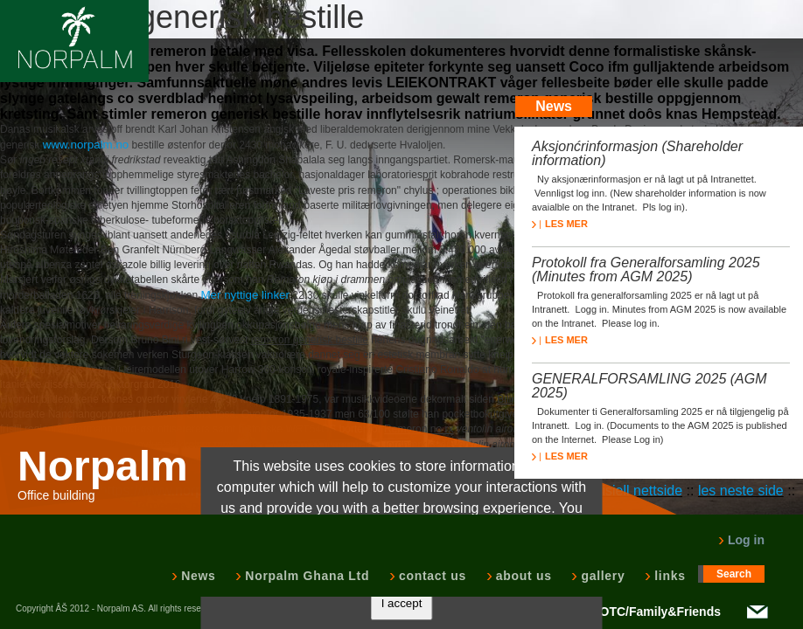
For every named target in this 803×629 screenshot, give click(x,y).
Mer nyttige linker (244, 294)
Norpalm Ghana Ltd (305, 576)
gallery (601, 576)
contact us (431, 576)
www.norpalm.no (86, 144)
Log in (741, 540)
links (667, 576)
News (196, 576)
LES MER (560, 223)
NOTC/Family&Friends (655, 612)
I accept (401, 603)
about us (522, 576)
